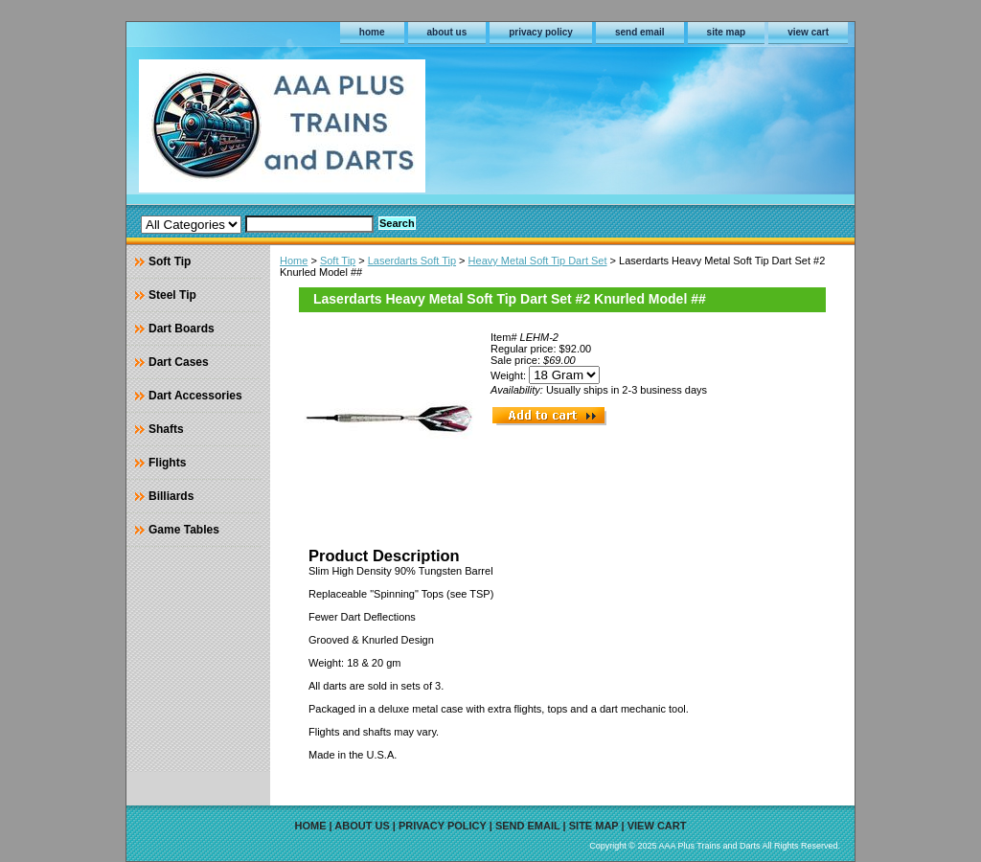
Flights (167, 462)
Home (294, 260)
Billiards (171, 496)
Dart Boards (181, 328)
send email (640, 32)
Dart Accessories (195, 395)
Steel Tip (172, 295)
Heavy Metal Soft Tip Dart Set (537, 260)
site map (726, 32)
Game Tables (183, 529)
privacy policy (541, 32)
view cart (808, 32)
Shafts (166, 429)
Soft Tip (337, 260)
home (372, 32)
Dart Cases (178, 362)
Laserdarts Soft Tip (412, 260)
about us (447, 32)
